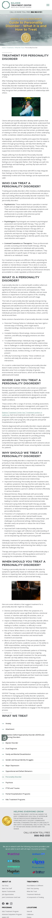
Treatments (10, 47)
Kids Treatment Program (10, 911)
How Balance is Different (35, 885)
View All (29, 911)
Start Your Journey (33, 888)
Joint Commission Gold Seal (11, 897)
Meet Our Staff (7, 888)
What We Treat (19, 47)
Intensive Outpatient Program (12, 914)
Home (4, 47)
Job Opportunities (8, 894)
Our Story (5, 885)
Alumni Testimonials (8, 891)
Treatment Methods (33, 894)
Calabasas (30, 914)
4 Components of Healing (35, 897)
